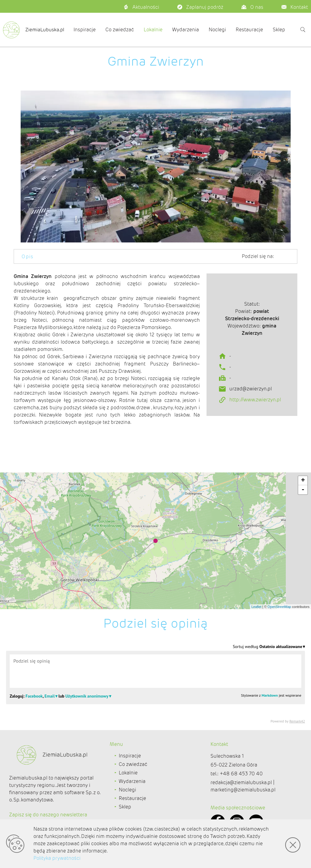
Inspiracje (84, 29)
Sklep (279, 29)
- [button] (303, 489)
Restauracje (249, 29)
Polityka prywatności (56, 858)
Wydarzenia (185, 29)
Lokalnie (153, 29)
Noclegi (217, 29)
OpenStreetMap (279, 607)
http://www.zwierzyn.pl (255, 422)
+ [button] (303, 480)
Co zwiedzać (119, 29)
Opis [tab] (28, 256)
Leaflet (256, 607)
